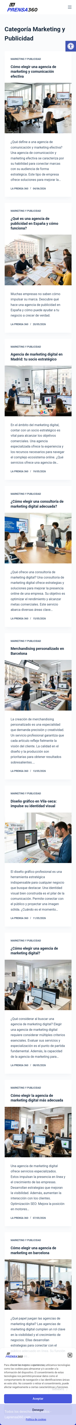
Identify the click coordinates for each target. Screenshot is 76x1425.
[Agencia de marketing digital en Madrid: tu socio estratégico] (38, 391)
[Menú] (70, 7)
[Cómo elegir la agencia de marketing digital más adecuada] (38, 1132)
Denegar (38, 1410)
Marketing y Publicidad (26, 59)
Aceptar (38, 1398)
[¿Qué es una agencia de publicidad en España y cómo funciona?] (38, 260)
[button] (70, 46)
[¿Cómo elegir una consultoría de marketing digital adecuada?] (38, 538)
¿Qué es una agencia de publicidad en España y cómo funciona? (34, 223)
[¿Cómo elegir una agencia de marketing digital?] (38, 985)
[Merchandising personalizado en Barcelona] (38, 685)
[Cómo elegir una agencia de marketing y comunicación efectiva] (38, 108)
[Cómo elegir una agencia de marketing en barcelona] (38, 1284)
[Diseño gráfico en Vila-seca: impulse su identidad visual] (38, 838)
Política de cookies (36, 1419)
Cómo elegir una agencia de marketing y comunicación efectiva (33, 71)
